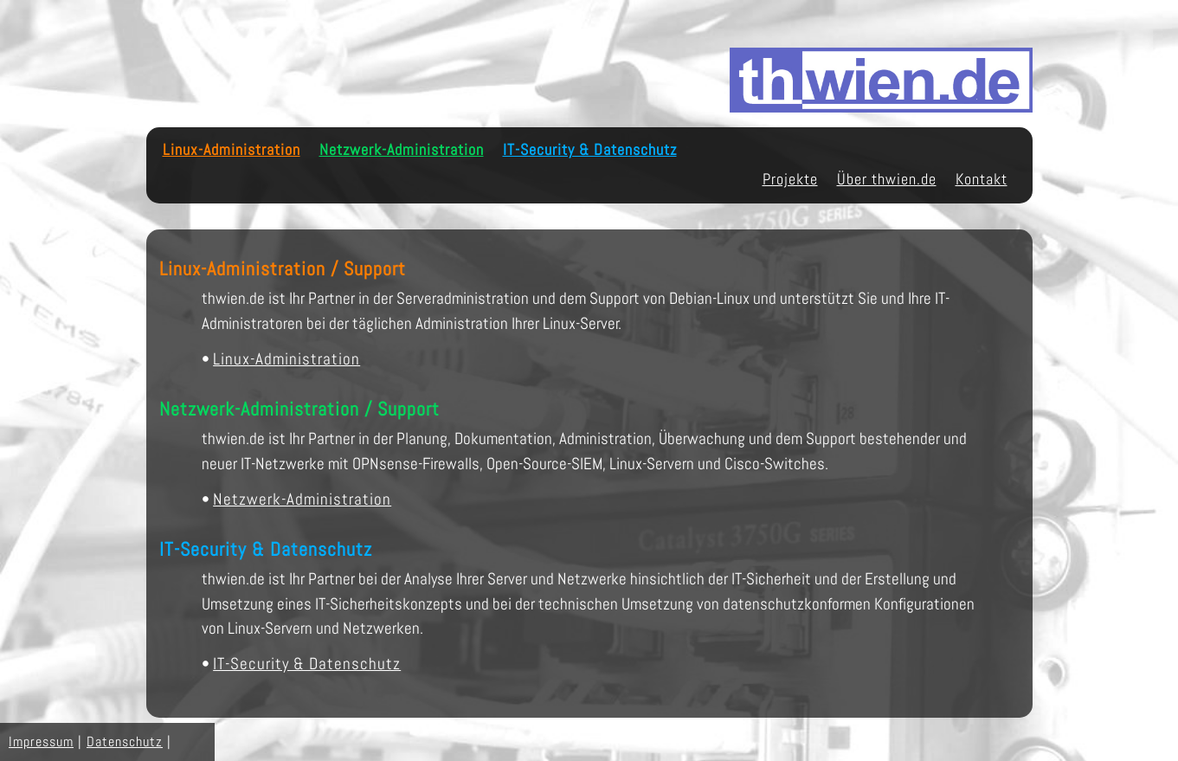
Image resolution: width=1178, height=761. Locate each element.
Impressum (41, 741)
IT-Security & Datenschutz (590, 149)
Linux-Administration (231, 149)
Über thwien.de (887, 179)
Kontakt (981, 179)
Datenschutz (125, 741)
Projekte (790, 179)
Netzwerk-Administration (401, 149)
